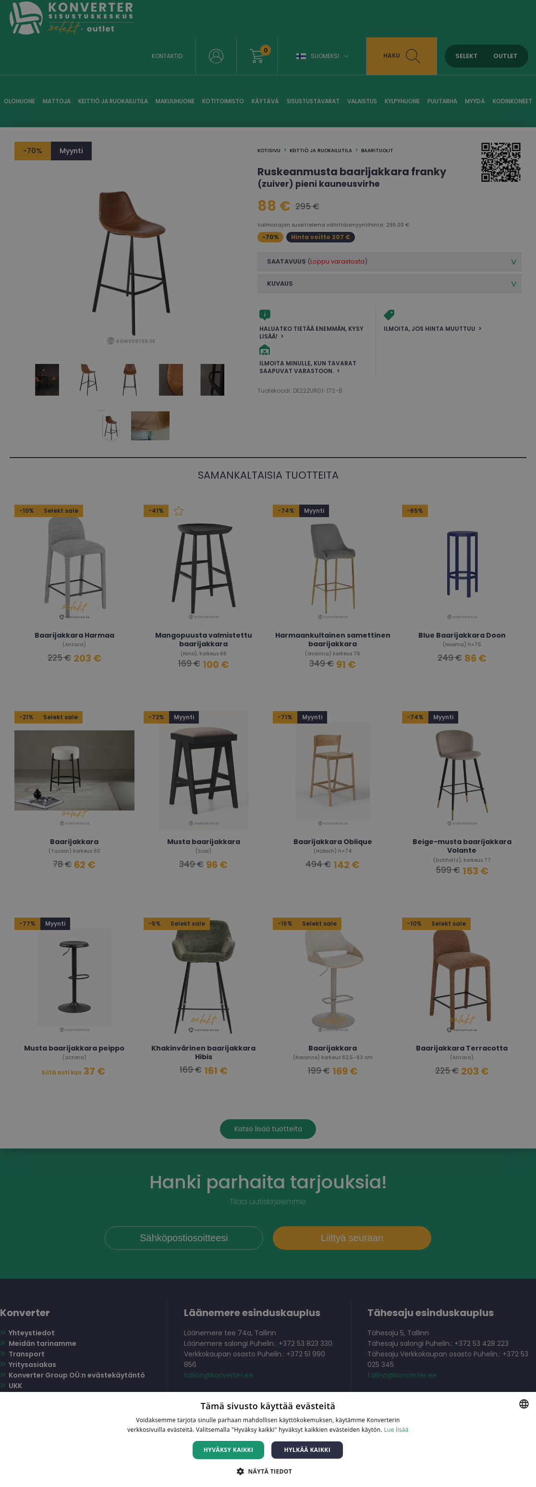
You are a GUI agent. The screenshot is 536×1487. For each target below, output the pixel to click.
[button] (268, 1470)
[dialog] (268, 743)
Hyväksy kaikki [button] (229, 1450)
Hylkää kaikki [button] (307, 1450)
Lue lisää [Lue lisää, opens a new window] (396, 1430)
